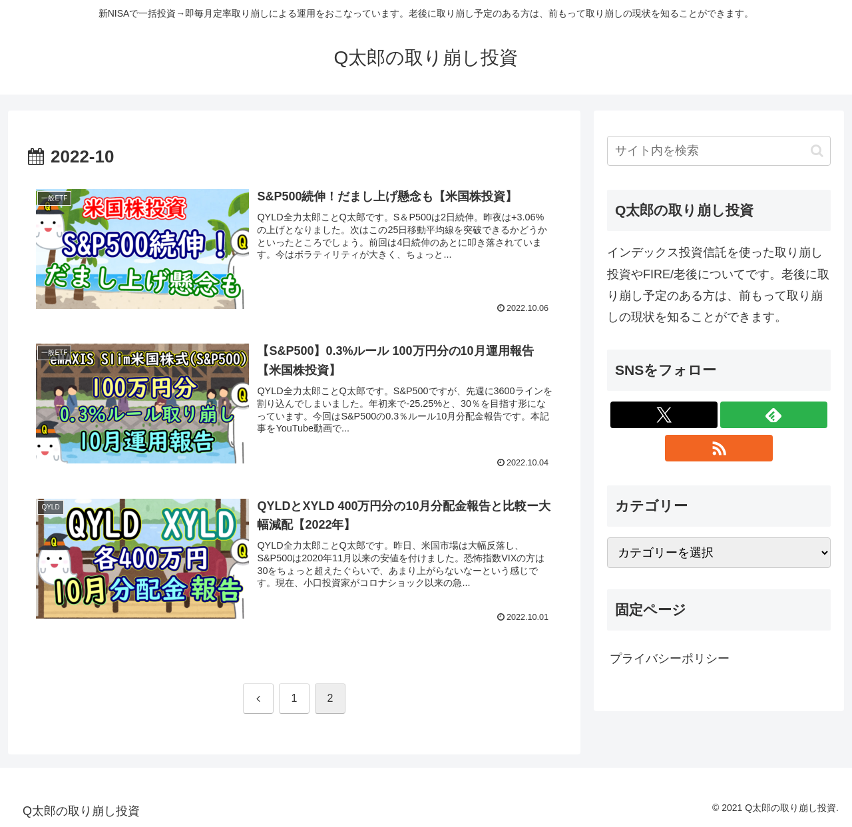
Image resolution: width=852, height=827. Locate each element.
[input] (719, 151)
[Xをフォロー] (664, 415)
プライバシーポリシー (670, 658)
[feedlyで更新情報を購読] (773, 415)
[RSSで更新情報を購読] (718, 448)
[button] (817, 150)
